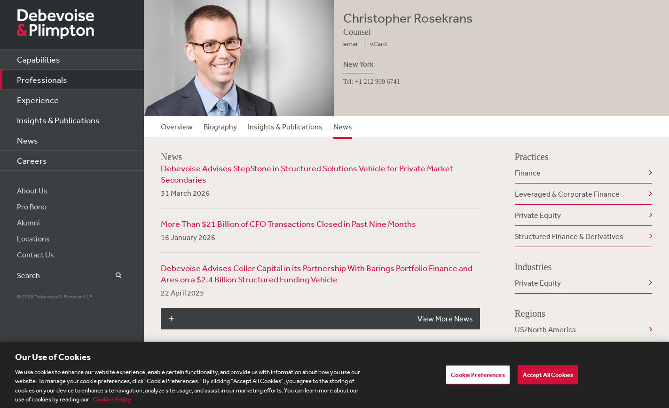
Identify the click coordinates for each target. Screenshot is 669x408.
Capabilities (38, 59)
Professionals (42, 79)
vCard (378, 44)
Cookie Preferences (477, 377)
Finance (528, 172)
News (27, 140)
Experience (38, 100)
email (351, 44)
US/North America (545, 329)
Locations (33, 238)
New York (358, 64)
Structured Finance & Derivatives (569, 236)
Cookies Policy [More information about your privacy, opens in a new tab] (112, 403)
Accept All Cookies (548, 377)
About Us (32, 190)
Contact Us (35, 254)
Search (113, 275)
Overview (177, 126)
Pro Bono (32, 206)
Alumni (28, 222)
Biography (220, 126)
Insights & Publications (58, 120)
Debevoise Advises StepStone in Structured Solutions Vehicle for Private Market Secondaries (307, 173)
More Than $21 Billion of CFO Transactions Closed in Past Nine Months (288, 223)
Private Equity (538, 215)
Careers (32, 160)
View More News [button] (445, 318)
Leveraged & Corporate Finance (567, 194)
